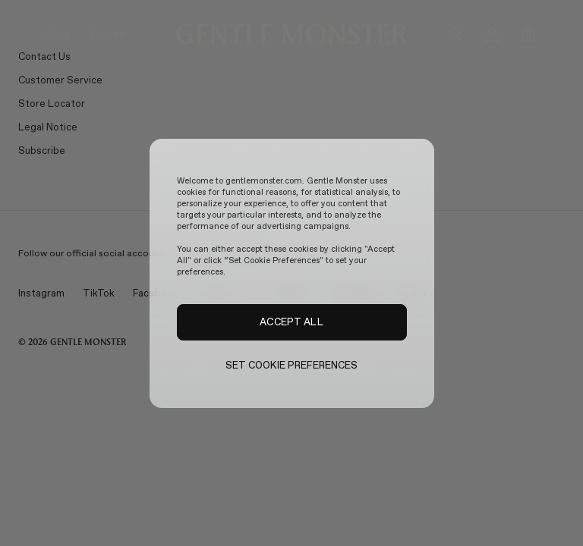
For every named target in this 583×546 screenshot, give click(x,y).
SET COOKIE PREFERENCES (291, 365)
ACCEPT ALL (291, 321)
